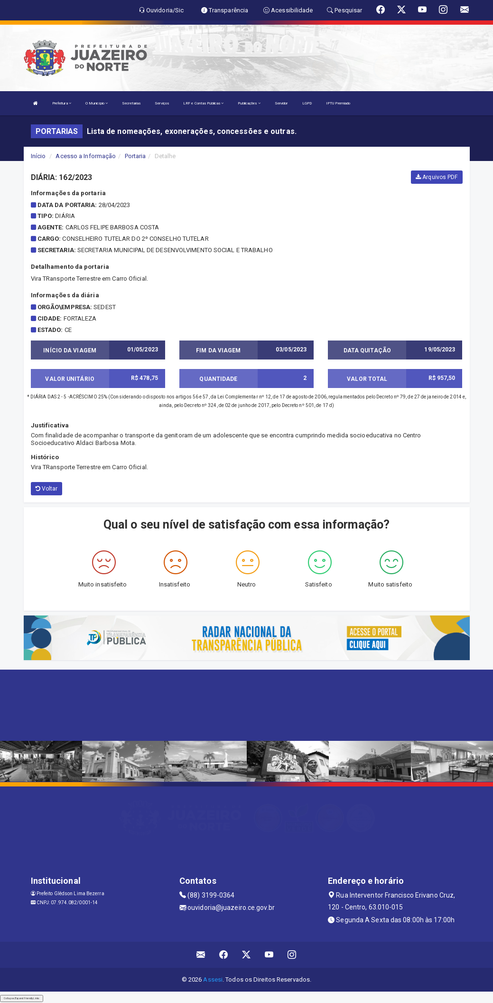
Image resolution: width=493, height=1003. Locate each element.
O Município (96, 103)
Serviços (162, 103)
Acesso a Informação (86, 156)
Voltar (47, 488)
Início (38, 156)
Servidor (281, 103)
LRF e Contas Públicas (203, 103)
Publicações (249, 103)
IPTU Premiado (338, 103)
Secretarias (131, 103)
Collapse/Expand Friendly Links (21, 998)
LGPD (307, 103)
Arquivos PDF (436, 177)
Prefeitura (61, 103)
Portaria (135, 156)
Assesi (213, 979)
